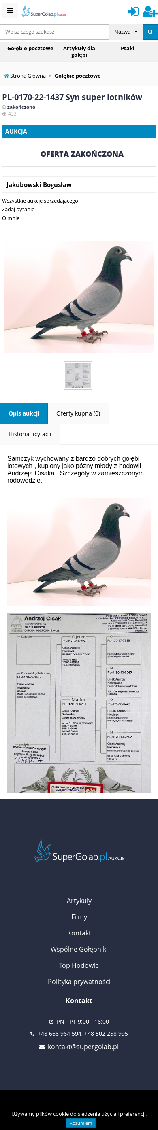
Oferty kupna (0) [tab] (78, 413)
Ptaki (128, 48)
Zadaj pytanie (18, 209)
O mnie (10, 218)
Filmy (79, 916)
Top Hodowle (79, 965)
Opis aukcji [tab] (24, 413)
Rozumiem (81, 1123)
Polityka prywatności (79, 981)
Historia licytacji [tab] (30, 434)
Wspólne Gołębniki (79, 949)
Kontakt (79, 933)
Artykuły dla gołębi (79, 51)
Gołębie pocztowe (30, 48)
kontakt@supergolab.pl (83, 1046)
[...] (54, 32)
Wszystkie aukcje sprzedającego (40, 200)
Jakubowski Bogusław (39, 184)
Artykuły (79, 900)
